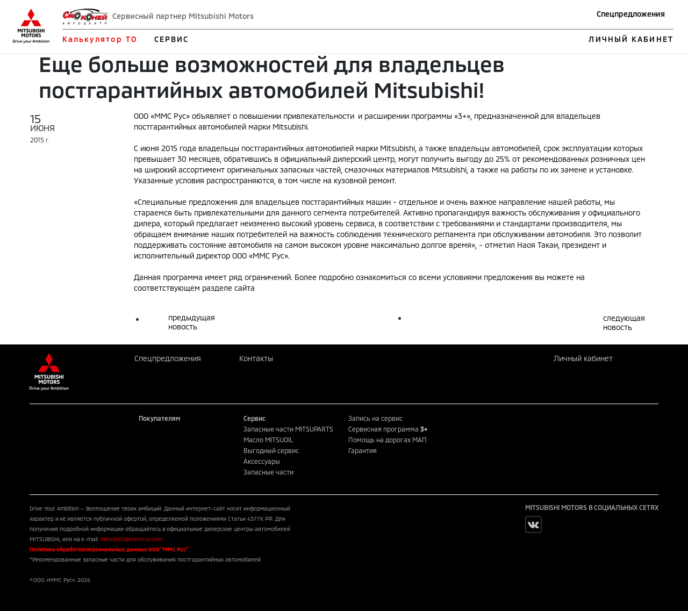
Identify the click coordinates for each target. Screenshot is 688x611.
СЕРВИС (171, 39)
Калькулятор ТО (99, 39)
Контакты (256, 358)
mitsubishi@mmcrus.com (131, 539)
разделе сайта (228, 287)
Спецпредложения (631, 13)
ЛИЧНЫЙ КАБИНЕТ (631, 39)
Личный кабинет (583, 358)
